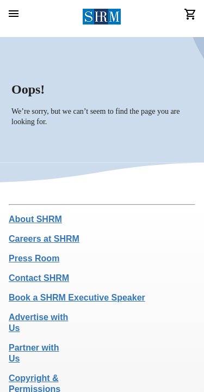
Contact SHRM (39, 278)
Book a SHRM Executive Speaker (77, 297)
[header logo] (102, 18)
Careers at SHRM (44, 238)
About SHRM (35, 219)
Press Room (34, 258)
